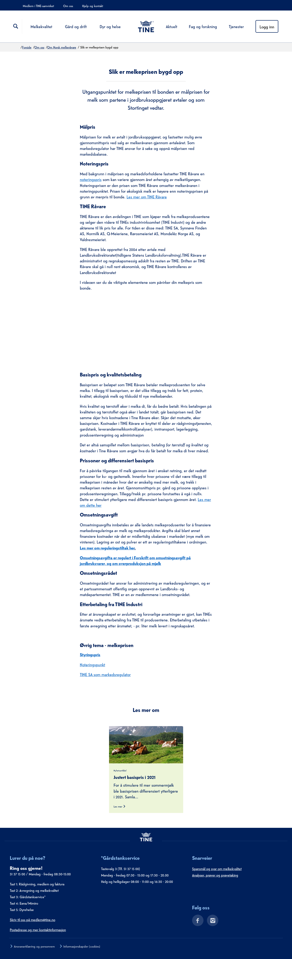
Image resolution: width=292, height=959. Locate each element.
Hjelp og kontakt (92, 6)
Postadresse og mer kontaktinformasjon (38, 929)
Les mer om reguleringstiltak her (107, 547)
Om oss (68, 6)
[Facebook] (196, 921)
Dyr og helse (110, 26)
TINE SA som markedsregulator (105, 674)
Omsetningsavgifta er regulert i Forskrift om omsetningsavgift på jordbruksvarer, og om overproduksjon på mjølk (135, 560)
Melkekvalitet (41, 26)
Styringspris (90, 654)
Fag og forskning (203, 26)
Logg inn (267, 26)
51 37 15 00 (17, 873)
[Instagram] (211, 921)
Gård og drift (76, 26)
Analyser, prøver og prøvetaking (215, 874)
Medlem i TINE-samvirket (38, 6)
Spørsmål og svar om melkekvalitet (217, 868)
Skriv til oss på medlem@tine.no (32, 919)
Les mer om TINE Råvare (147, 196)
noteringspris (91, 179)
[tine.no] (146, 836)
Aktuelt (171, 26)
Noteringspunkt (92, 664)
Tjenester (236, 26)
